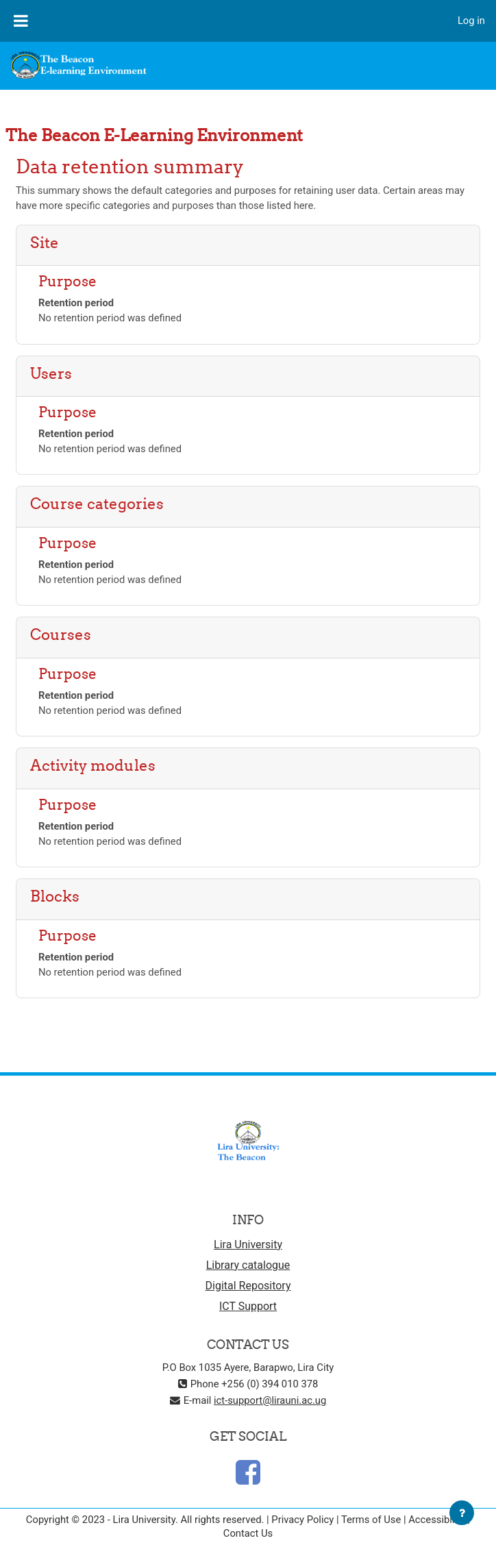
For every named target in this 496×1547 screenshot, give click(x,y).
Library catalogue (248, 1265)
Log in (471, 20)
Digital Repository (248, 1285)
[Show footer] (461, 1512)
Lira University (248, 1244)
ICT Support (248, 1306)
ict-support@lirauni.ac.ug (270, 1400)
